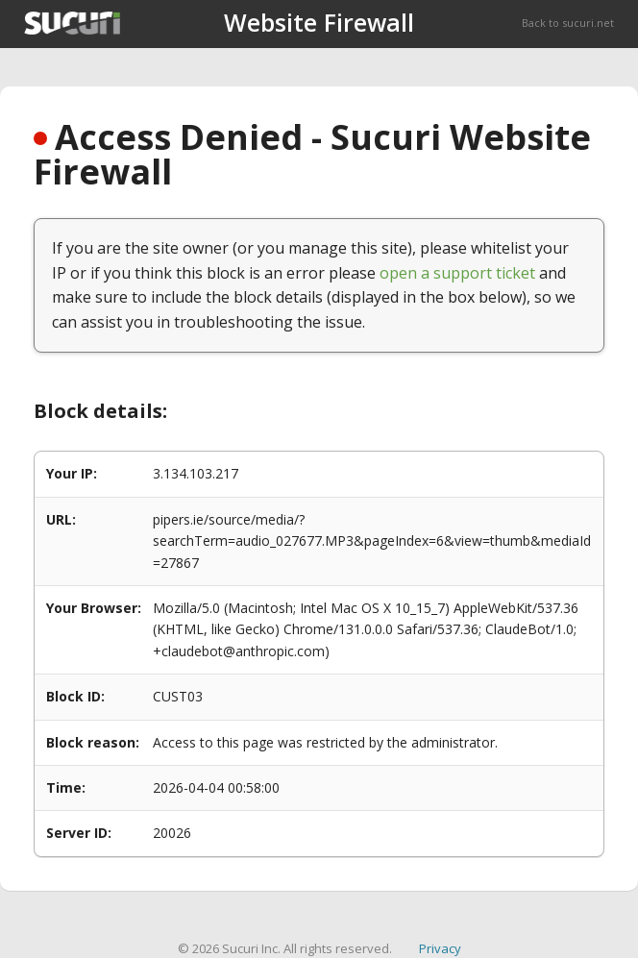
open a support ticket (457, 272)
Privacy (440, 948)
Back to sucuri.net (568, 22)
